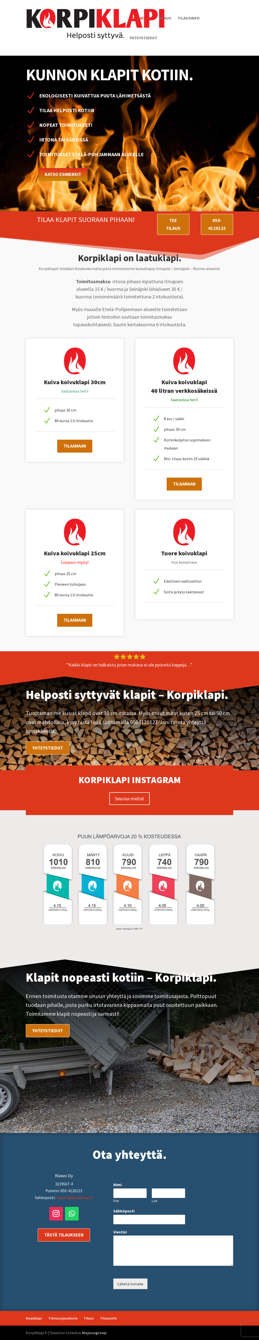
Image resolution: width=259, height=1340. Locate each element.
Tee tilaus (173, 224)
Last (154, 1201)
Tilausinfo (189, 18)
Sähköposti (125, 1210)
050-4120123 (217, 224)
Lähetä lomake (130, 1283)
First (116, 1201)
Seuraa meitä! (129, 798)
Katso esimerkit (63, 174)
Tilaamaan (74, 446)
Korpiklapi (141, 18)
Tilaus (164, 18)
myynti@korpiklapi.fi (74, 1197)
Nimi (118, 1184)
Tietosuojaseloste (62, 1318)
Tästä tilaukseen (63, 1235)
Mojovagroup (94, 1332)
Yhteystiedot (143, 38)
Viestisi (121, 1231)
